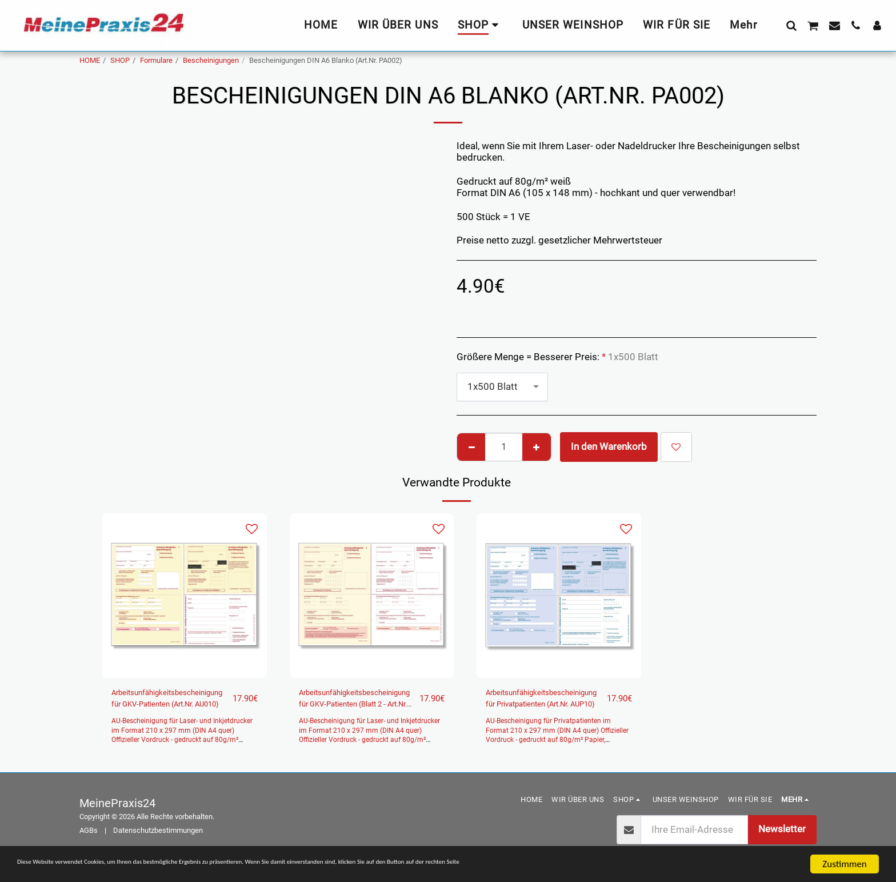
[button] (791, 25)
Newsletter (782, 834)
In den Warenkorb (609, 446)
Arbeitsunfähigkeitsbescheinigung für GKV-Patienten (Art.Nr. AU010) (185, 700)
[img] (184, 595)
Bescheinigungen (211, 60)
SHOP (120, 60)
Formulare (156, 60)
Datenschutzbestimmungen (158, 836)
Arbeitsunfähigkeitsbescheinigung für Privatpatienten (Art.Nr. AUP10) (559, 702)
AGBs (88, 836)
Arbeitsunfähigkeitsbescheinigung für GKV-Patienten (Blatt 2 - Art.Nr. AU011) (372, 702)
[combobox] (502, 387)
